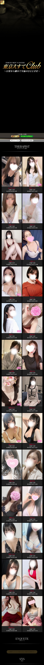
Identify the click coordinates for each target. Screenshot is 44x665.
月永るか (32, 627)
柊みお (32, 591)
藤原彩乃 (32, 334)
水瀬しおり (12, 224)
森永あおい (12, 627)
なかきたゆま (11, 188)
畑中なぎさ (12, 444)
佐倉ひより (32, 408)
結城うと (11, 261)
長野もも (11, 517)
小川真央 (11, 371)
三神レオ (32, 261)
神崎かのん (32, 444)
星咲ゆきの (12, 408)
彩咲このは (12, 554)
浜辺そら (32, 224)
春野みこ (11, 334)
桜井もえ (11, 481)
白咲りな (11, 591)
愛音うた (32, 554)
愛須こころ (32, 188)
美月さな (32, 298)
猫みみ (11, 298)
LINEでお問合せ (27, 136)
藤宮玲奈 (32, 481)
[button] (2, 2)
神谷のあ (32, 371)
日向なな (32, 517)
